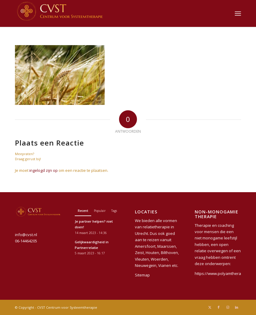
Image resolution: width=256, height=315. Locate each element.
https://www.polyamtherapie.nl (223, 273)
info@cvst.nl (26, 234)
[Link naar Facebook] (218, 307)
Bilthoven (169, 252)
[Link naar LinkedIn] (236, 307)
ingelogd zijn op (43, 170)
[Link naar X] (209, 307)
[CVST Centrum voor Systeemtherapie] (60, 13)
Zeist (139, 252)
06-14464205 (26, 241)
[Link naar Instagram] (227, 307)
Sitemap (142, 275)
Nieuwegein (145, 265)
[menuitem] (238, 13)
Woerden (159, 259)
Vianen (164, 265)
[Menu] (238, 13)
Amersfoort (145, 246)
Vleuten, (142, 259)
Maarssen (166, 246)
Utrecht (141, 233)
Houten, (153, 252)
